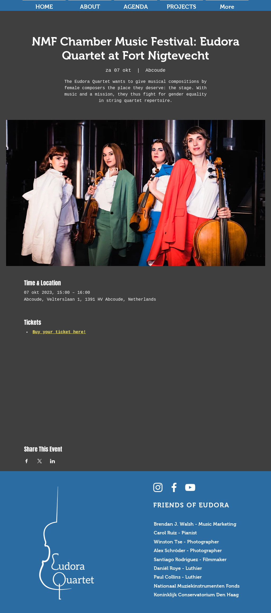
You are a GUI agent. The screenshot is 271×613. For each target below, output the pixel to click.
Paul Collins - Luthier (178, 577)
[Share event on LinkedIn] (52, 461)
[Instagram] (158, 487)
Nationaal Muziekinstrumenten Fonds (197, 586)
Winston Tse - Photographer (186, 541)
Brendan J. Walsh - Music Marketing (195, 524)
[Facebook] (174, 487)
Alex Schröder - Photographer (188, 550)
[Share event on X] (39, 461)
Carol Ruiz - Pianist (175, 532)
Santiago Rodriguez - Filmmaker (190, 559)
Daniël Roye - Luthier (178, 568)
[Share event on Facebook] (26, 461)
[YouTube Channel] (190, 487)
